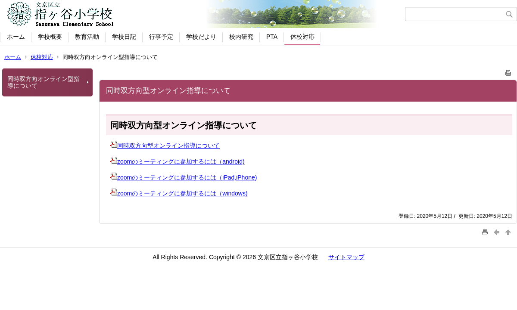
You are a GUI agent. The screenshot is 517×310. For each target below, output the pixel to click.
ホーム (16, 36)
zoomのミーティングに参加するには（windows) (179, 193)
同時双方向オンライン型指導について (43, 82)
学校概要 (50, 36)
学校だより (201, 36)
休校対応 (302, 36)
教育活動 (87, 36)
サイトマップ (346, 257)
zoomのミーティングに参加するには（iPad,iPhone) (183, 177)
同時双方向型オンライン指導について (165, 145)
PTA (271, 36)
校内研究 (241, 36)
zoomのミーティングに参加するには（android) (177, 161)
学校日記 (124, 36)
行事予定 (161, 36)
